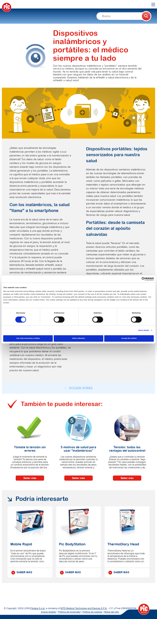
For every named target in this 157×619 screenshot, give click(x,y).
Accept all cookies (129, 338)
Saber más (29, 478)
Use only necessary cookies (28, 338)
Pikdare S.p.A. (37, 608)
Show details (143, 330)
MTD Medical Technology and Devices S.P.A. (84, 608)
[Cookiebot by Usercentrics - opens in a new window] (137, 279)
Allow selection (78, 338)
